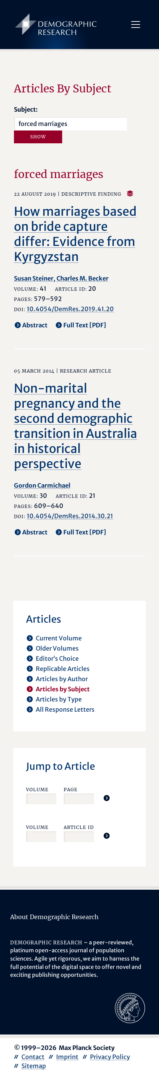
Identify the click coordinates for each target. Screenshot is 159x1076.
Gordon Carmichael (42, 485)
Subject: (26, 109)
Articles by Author (62, 679)
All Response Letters (65, 709)
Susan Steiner (34, 278)
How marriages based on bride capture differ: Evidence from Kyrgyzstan (75, 234)
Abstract (34, 325)
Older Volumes (57, 648)
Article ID (79, 827)
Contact (32, 1057)
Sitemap (33, 1066)
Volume (37, 789)
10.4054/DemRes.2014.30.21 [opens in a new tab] (70, 516)
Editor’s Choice (57, 658)
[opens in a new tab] (130, 1007)
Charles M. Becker (83, 278)
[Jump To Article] (106, 798)
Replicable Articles (63, 668)
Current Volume (59, 638)
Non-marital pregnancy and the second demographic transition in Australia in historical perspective (75, 426)
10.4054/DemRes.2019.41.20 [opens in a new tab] (70, 309)
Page (71, 789)
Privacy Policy (110, 1057)
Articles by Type (59, 699)
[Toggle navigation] (135, 24)
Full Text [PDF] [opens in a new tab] (84, 325)
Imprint (67, 1057)
